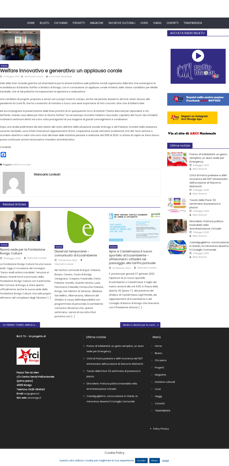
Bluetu (44, 23)
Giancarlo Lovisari (34, 76)
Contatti (173, 23)
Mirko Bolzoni (200, 168)
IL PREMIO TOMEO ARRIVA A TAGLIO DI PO (22, 325)
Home (31, 23)
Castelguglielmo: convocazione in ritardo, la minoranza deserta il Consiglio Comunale (209, 246)
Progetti (79, 23)
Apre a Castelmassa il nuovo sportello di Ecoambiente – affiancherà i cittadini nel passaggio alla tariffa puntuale (132, 257)
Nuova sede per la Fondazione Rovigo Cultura (22, 251)
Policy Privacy (161, 428)
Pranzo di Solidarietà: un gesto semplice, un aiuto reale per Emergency (208, 157)
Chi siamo (61, 23)
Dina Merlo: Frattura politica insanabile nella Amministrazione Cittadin (206, 224)
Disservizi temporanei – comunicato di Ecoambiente (76, 253)
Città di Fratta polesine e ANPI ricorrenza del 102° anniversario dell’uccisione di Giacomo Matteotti (208, 180)
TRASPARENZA (193, 23)
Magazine (96, 23)
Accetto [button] (141, 460)
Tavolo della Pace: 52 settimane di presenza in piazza (205, 203)
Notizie (4, 65)
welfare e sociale (21, 164)
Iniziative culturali (121, 23)
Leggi (165, 460)
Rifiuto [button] (154, 460)
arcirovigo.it (34, 397)
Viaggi (157, 23)
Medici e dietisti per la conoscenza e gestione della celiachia (141, 325)
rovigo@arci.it (31, 393)
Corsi (144, 23)
